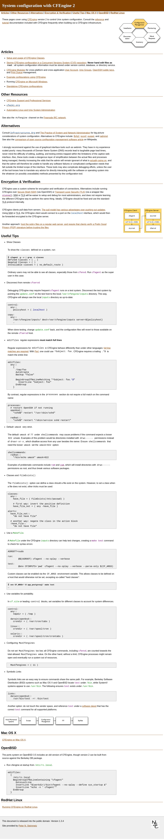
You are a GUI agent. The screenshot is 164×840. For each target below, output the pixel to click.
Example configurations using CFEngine (26, 77)
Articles (5, 13)
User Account (71, 70)
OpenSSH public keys (103, 70)
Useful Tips (79, 13)
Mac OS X (91, 13)
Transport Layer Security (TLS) (70, 192)
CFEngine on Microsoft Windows (31, 82)
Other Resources (20, 13)
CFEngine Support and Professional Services (29, 100)
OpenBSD (103, 13)
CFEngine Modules (16, 70)
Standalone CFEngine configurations (24, 86)
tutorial (5, 23)
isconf (83, 136)
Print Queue (17, 72)
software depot (89, 706)
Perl (37, 351)
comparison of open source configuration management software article (49, 139)
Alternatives (36, 13)
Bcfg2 (76, 136)
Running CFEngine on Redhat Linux (19, 807)
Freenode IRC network (55, 117)
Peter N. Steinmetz (28, 826)
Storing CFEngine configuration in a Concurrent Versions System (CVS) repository (46, 63)
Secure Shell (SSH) (27, 192)
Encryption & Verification (58, 13)
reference (99, 19)
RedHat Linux (117, 13)
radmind (104, 136)
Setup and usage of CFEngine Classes (25, 58)
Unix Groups (85, 70)
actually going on (98, 160)
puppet (91, 136)
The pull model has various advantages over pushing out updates (73, 210)
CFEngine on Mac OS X (14, 740)
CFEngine (32, 19)
